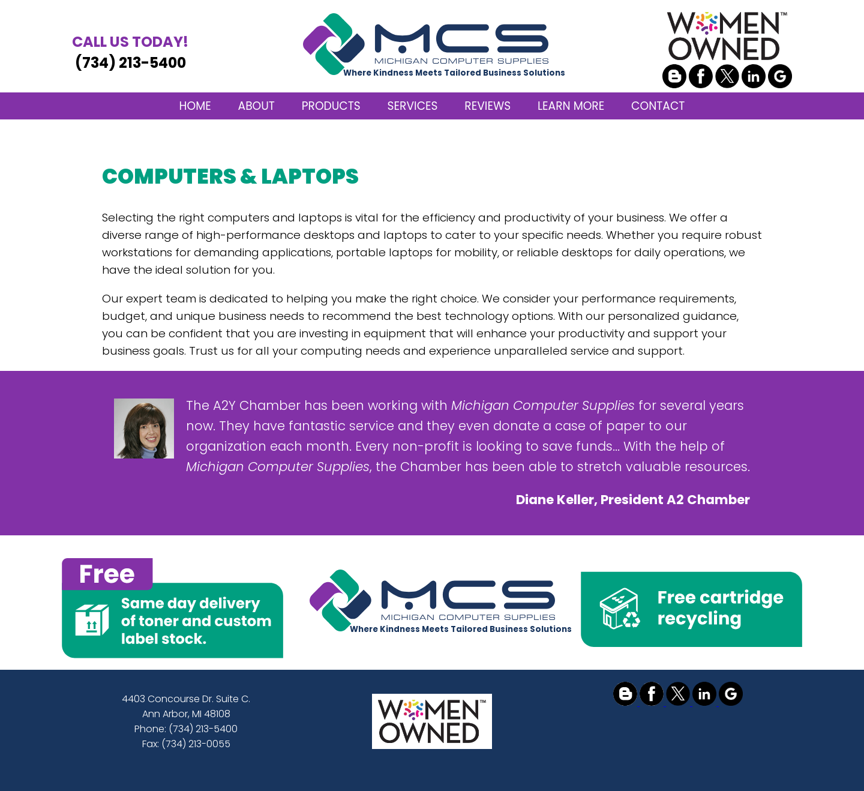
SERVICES (413, 106)
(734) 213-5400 (130, 52)
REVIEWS (487, 106)
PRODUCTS (331, 106)
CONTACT (658, 106)
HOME (195, 106)
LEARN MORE (571, 106)
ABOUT (256, 106)
